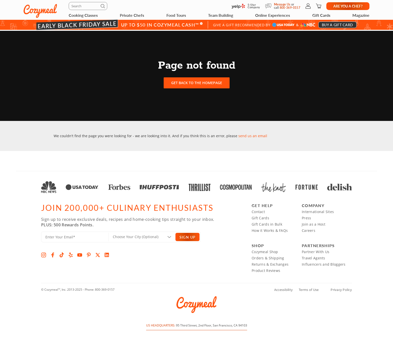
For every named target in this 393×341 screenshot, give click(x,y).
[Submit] (104, 7)
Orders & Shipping (268, 257)
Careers (308, 229)
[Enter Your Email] (74, 236)
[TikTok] (61, 253)
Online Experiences (272, 15)
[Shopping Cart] (318, 6)
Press (306, 217)
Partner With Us (315, 250)
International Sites (318, 210)
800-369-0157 (105, 288)
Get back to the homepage (196, 81)
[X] (97, 253)
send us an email (252, 134)
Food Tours (176, 15)
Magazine (360, 15)
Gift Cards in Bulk (267, 223)
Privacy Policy (341, 288)
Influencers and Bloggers (324, 263)
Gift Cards (321, 15)
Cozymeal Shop (265, 250)
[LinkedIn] (106, 253)
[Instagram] (43, 253)
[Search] (88, 6)
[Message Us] (269, 6)
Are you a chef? (347, 6)
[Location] (145, 236)
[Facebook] (52, 253)
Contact (258, 210)
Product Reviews (266, 269)
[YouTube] (79, 253)
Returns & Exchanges (270, 263)
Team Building (220, 15)
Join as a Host (313, 223)
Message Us (282, 4)
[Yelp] (70, 253)
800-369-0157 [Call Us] (290, 8)
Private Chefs (132, 15)
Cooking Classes (83, 15)
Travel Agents (313, 257)
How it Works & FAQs (270, 229)
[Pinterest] (88, 253)
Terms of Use (309, 288)
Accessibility (283, 288)
